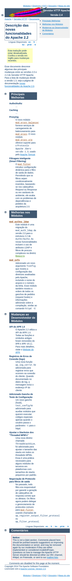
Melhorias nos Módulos (52, 24)
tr (35, 44)
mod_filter (24, 164)
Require (20, 256)
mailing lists (52, 557)
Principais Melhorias (51, 21)
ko (23, 44)
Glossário (52, 6)
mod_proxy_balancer (27, 122)
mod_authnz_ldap (19, 222)
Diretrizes (36, 6)
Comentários (48, 33)
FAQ (44, 6)
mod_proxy (21, 134)
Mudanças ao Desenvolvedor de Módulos (23, 318)
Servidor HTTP (20, 19)
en (29, 42)
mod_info (14, 260)
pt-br (29, 44)
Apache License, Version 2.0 (33, 569)
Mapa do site (64, 6)
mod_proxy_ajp (23, 140)
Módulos (27, 6)
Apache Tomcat (27, 154)
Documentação (36, 19)
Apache (8, 19)
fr (34, 42)
